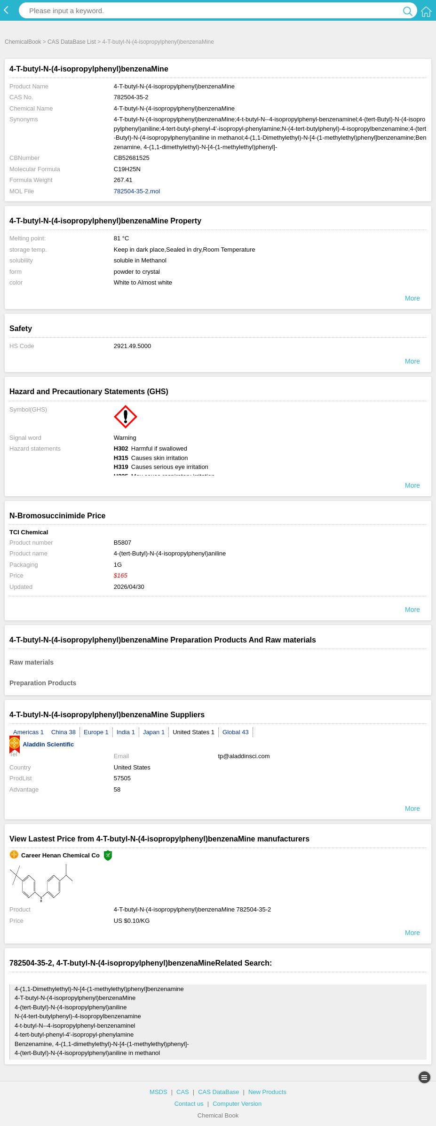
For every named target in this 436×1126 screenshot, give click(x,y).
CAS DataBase (218, 1091)
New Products (267, 1091)
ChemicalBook (23, 42)
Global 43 (235, 732)
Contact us (189, 1103)
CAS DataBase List (72, 42)
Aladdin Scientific (41, 744)
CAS (182, 1091)
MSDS (158, 1091)
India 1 (126, 732)
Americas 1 (28, 732)
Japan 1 (154, 732)
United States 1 (193, 732)
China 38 (63, 732)
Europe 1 (96, 732)
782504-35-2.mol (137, 191)
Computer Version (237, 1103)
